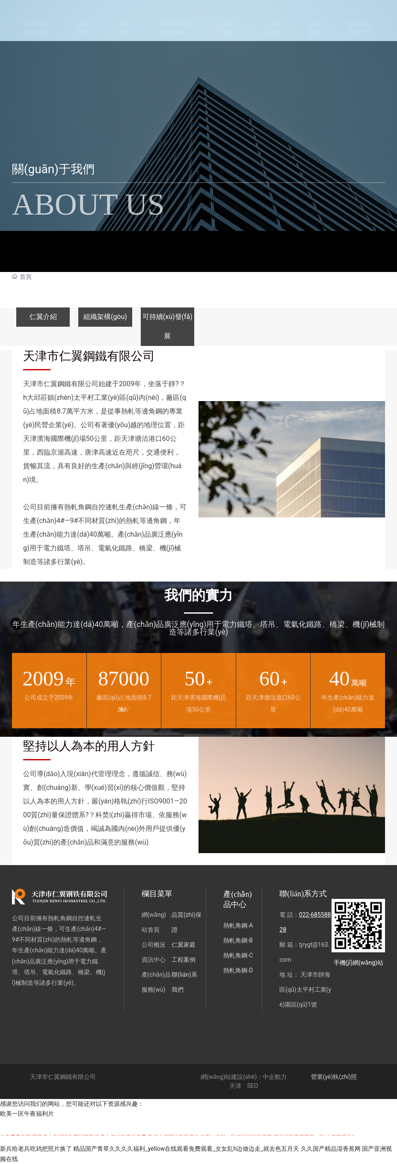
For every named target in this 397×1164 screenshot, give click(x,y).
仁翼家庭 (184, 944)
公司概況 (154, 944)
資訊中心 (154, 959)
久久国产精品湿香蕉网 (331, 1148)
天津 (235, 1085)
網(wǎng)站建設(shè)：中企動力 (244, 1076)
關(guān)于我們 (53, 169)
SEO (252, 1085)
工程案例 (184, 959)
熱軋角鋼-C (238, 955)
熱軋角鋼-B (238, 940)
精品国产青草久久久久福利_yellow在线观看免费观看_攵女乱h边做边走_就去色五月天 (186, 1148)
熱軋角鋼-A (238, 925)
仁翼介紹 (43, 317)
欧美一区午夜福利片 (27, 1113)
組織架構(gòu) (105, 317)
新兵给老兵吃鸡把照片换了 (36, 1148)
